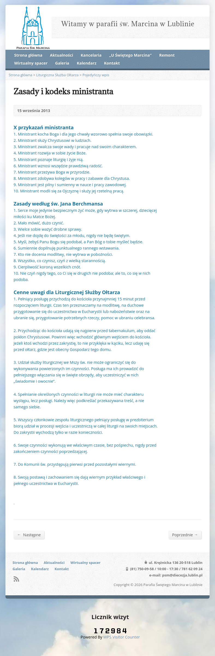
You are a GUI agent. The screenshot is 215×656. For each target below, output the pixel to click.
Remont (167, 55)
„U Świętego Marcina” (130, 55)
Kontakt (112, 63)
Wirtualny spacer (30, 63)
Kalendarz (86, 63)
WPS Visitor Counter (121, 637)
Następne (29, 534)
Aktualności (61, 55)
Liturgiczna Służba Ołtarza (57, 74)
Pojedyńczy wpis (95, 74)
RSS (16, 579)
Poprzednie (185, 534)
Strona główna (28, 55)
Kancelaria (91, 55)
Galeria (62, 63)
